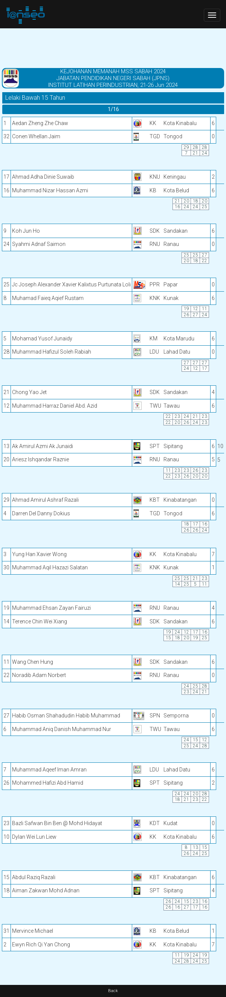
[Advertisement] (113, 47)
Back (113, 990)
